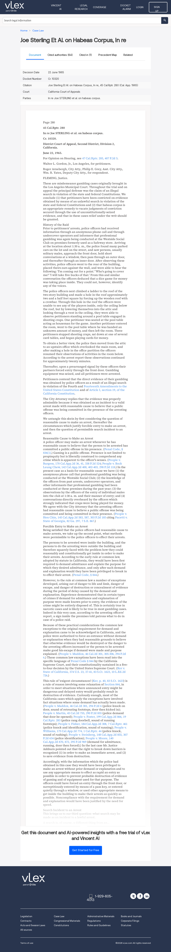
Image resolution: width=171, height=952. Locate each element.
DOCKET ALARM (125, 7)
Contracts (25, 921)
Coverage (103, 7)
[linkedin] (147, 896)
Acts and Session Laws (32, 925)
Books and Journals (131, 916)
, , (82, 461)
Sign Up (160, 7)
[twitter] (133, 896)
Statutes (126, 925)
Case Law (59, 916)
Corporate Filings (130, 921)
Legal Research (80, 7)
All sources (26, 929)
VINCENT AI (58, 7)
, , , (84, 671)
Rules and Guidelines (98, 925)
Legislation (26, 916)
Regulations (94, 921)
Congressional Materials (67, 921)
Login (143, 7)
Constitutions (61, 925)
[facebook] (140, 896)
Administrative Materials (100, 916)
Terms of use (26, 943)
